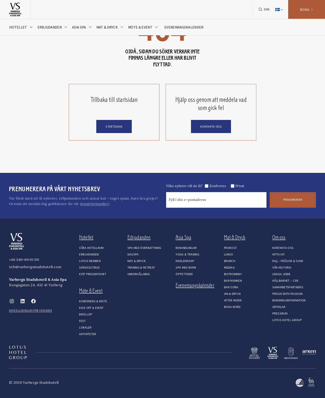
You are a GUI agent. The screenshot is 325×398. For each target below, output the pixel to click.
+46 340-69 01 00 (24, 259)
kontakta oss (211, 126)
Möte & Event (91, 291)
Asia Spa (183, 237)
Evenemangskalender (195, 285)
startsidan (114, 126)
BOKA (302, 10)
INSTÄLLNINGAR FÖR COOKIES (30, 310)
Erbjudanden (139, 237)
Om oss (279, 237)
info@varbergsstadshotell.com (35, 267)
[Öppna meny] (22, 28)
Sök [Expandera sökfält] (263, 10)
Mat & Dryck (234, 237)
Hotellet (86, 237)
